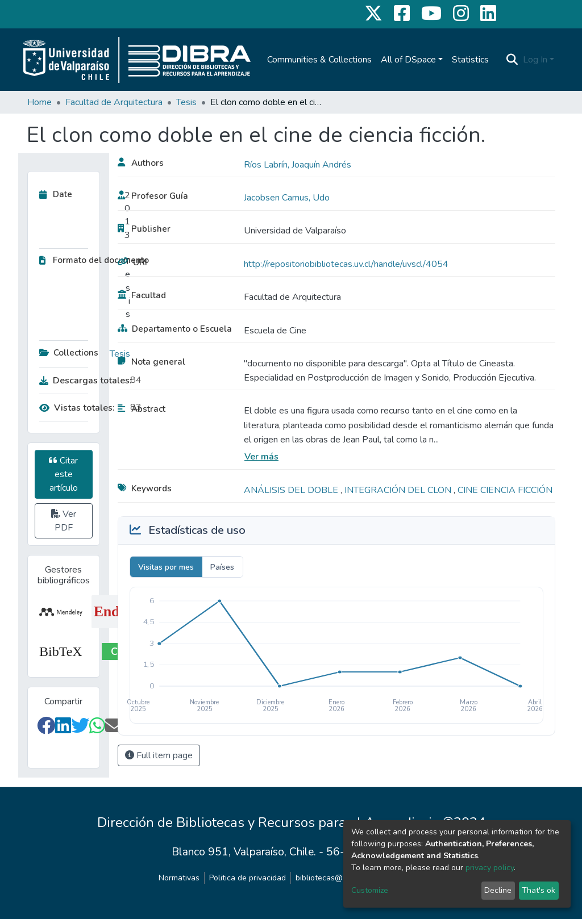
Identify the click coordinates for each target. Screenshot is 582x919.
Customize (369, 890)
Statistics (470, 59)
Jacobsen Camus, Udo (287, 197)
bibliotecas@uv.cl (327, 877)
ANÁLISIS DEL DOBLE (292, 490)
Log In (535, 59)
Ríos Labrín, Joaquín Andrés (297, 164)
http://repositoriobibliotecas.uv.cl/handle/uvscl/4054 (346, 264)
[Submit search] (512, 59)
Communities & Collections (319, 59)
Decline (498, 890)
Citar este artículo (63, 474)
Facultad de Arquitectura (114, 102)
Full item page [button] (159, 755)
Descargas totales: (81, 380)
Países (222, 567)
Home (39, 102)
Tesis (186, 102)
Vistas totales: (77, 408)
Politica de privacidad (247, 877)
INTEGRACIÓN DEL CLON (399, 490)
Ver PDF (63, 521)
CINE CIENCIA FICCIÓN (505, 490)
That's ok (538, 890)
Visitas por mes (166, 567)
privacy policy (489, 867)
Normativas (179, 877)
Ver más (261, 456)
